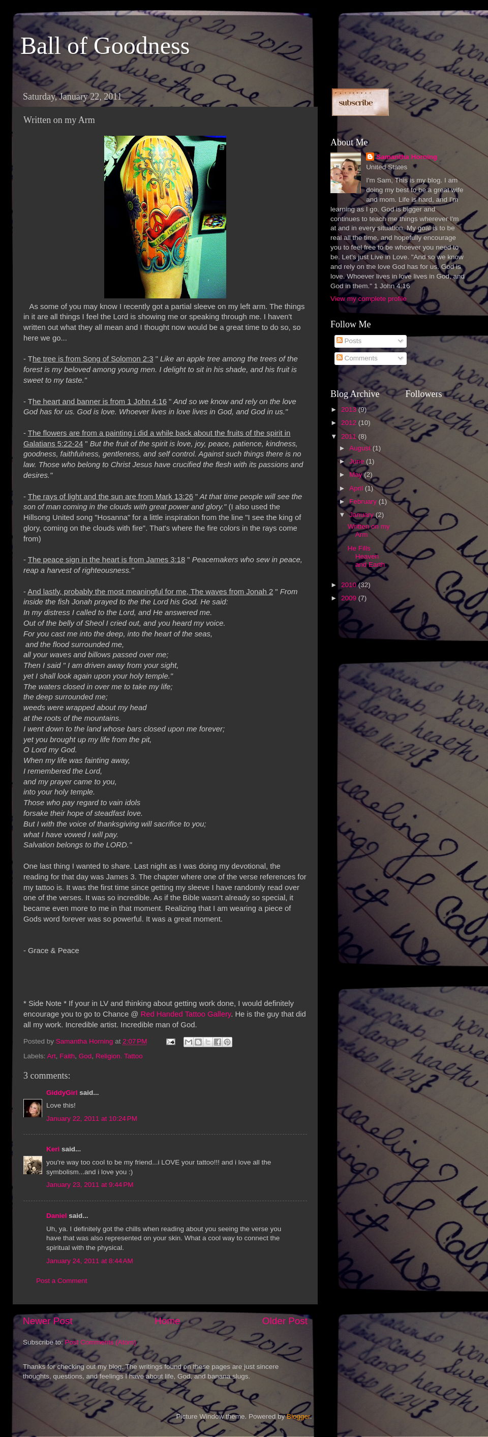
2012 (349, 422)
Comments (357, 358)
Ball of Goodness (105, 45)
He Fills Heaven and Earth (366, 556)
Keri (52, 1149)
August (361, 448)
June (357, 461)
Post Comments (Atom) (100, 1342)
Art (51, 1056)
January (362, 514)
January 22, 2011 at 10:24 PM (91, 1118)
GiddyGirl (62, 1092)
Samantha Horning (406, 157)
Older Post (285, 1321)
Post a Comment (61, 1281)
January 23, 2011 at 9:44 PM (90, 1184)
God (85, 1056)
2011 (349, 436)
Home (167, 1321)
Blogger (298, 1416)
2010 (349, 585)
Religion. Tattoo (119, 1056)
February (364, 501)
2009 (349, 598)
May (356, 474)
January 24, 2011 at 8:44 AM (89, 1261)
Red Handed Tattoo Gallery (185, 1014)
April (357, 488)
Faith (67, 1056)
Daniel (56, 1215)
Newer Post (48, 1321)
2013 (349, 409)
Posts (349, 341)
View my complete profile (368, 298)
